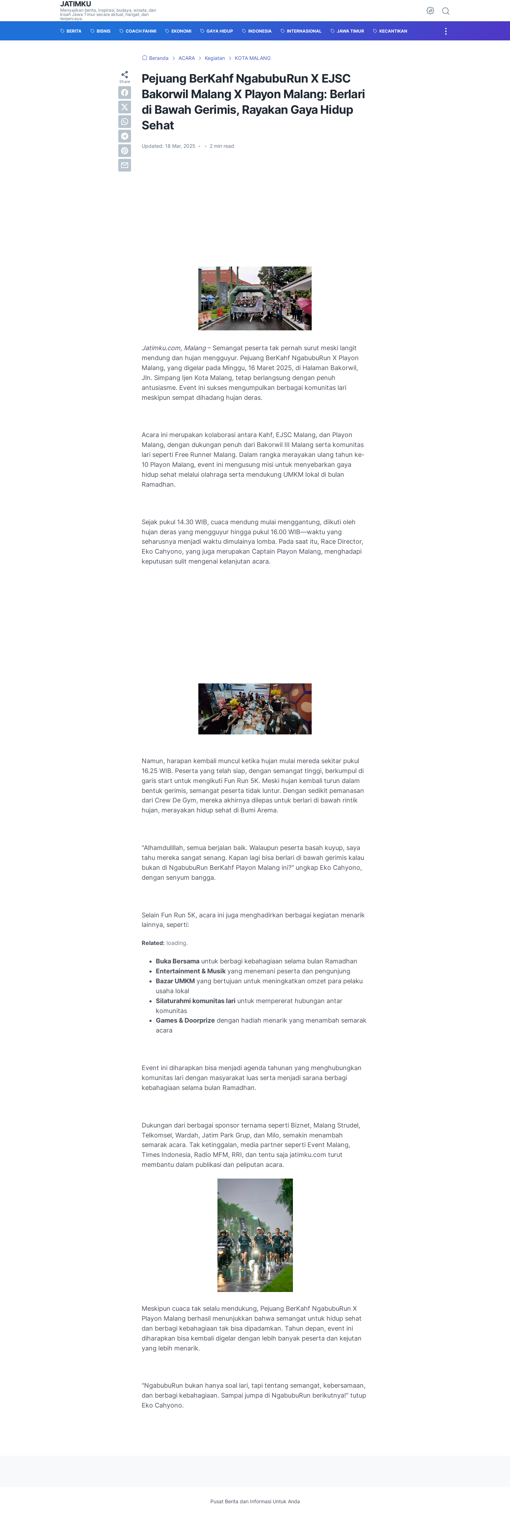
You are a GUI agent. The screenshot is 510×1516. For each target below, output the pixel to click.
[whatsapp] (124, 121)
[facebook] (124, 92)
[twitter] (124, 107)
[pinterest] (124, 150)
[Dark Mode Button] (430, 10)
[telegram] (124, 136)
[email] (124, 165)
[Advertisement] (255, 208)
